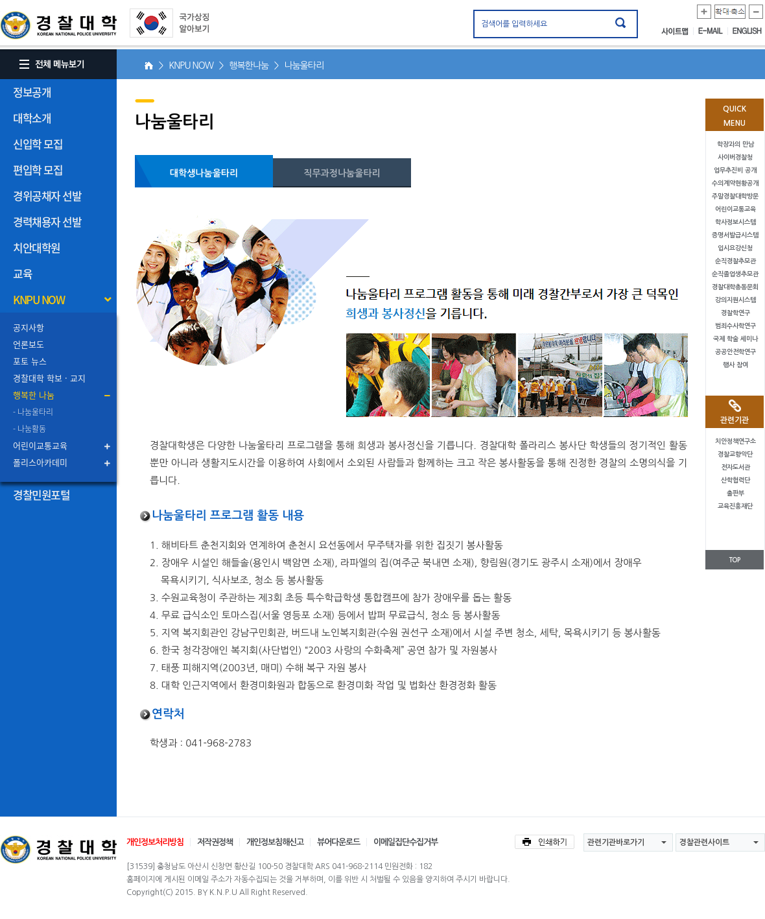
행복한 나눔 (33, 394)
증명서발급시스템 (735, 235)
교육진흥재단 (735, 506)
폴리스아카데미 (40, 462)
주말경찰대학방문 (735, 196)
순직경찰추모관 (735, 261)
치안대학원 (36, 247)
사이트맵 (677, 31)
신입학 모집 (37, 144)
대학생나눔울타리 (204, 173)
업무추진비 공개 (735, 170)
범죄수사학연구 (735, 326)
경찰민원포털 (41, 494)
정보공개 (32, 92)
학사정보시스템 (735, 222)
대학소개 (32, 118)
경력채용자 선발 (47, 221)
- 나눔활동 (29, 429)
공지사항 (28, 327)
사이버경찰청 (735, 157)
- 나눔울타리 (33, 412)
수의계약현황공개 (735, 183)
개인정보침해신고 (274, 842)
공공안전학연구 (735, 352)
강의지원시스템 (735, 300)
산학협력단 (735, 480)
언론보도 (28, 344)
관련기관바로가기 (615, 842)
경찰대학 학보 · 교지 (49, 378)
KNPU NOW (38, 299)
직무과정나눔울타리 (341, 173)
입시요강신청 (735, 248)
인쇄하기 (544, 842)
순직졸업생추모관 (735, 274)
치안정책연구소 (735, 441)
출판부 (735, 493)
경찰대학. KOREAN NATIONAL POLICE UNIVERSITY (58, 25)
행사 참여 (735, 365)
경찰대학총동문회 (735, 287)
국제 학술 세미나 (735, 339)
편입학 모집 (37, 169)
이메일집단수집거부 (405, 842)
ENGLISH (747, 31)
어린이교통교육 (40, 445)
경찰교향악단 (735, 454)
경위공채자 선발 (47, 195)
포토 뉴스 (30, 361)
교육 (22, 273)
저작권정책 (215, 842)
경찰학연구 (735, 313)
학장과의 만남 (735, 144)
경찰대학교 (58, 849)
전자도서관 (735, 467)
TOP (734, 560)
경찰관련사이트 (704, 842)
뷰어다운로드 (338, 842)
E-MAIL (713, 31)
